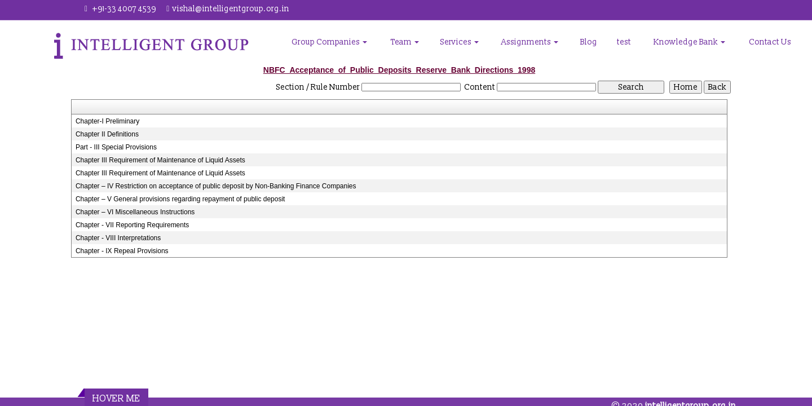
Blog (588, 42)
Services (459, 42)
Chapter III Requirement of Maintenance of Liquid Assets (160, 160)
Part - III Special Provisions (116, 147)
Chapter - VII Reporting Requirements (132, 225)
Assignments (529, 42)
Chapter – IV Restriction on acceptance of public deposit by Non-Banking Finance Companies (216, 186)
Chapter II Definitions (107, 134)
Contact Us (770, 42)
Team (405, 42)
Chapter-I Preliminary (107, 121)
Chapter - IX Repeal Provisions (122, 251)
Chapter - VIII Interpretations (118, 238)
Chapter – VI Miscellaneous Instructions (135, 212)
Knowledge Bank (689, 42)
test (624, 42)
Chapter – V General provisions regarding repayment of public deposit (180, 199)
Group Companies (329, 42)
